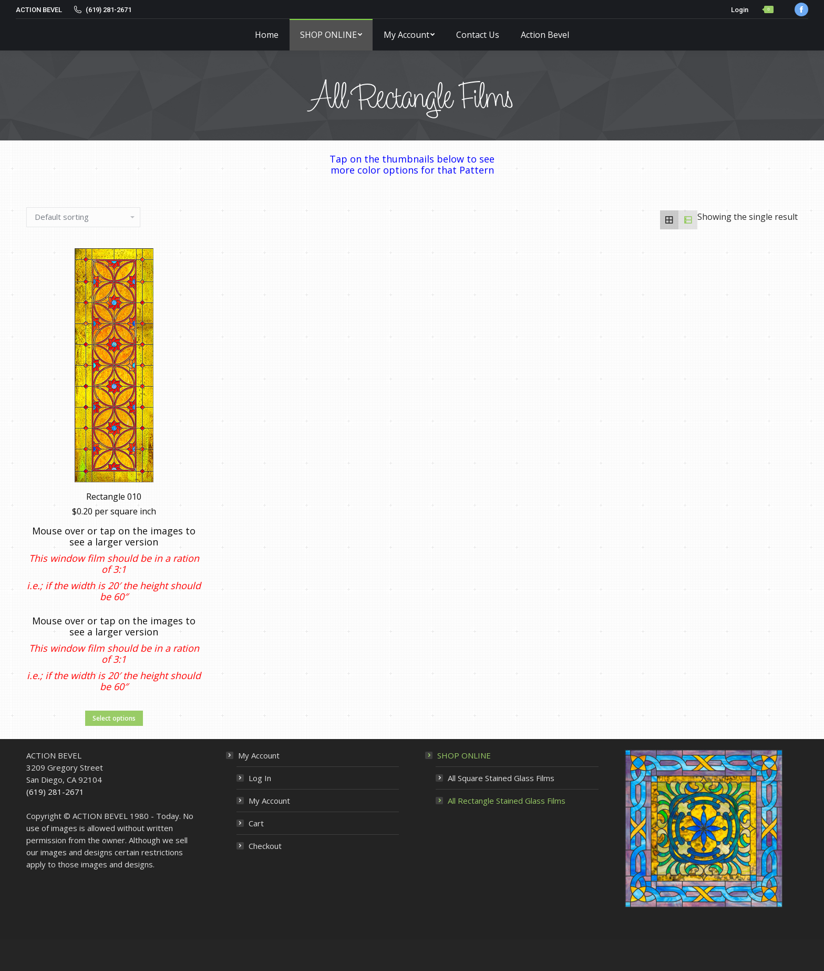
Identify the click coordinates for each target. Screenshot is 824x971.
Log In (260, 778)
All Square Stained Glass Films (501, 778)
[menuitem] (266, 34)
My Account (259, 755)
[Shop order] (83, 217)
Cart (256, 823)
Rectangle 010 (113, 513)
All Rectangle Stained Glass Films (506, 800)
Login (739, 10)
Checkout (265, 846)
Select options (114, 734)
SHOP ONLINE (464, 755)
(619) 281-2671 (55, 791)
